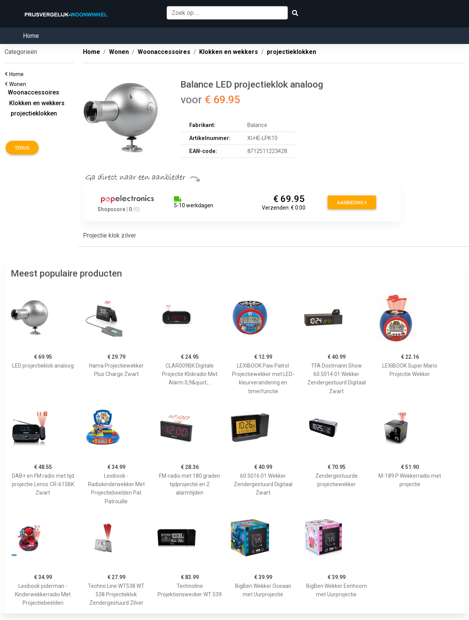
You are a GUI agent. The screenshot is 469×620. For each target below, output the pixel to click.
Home (31, 35)
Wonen (18, 84)
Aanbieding (352, 202)
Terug (22, 148)
